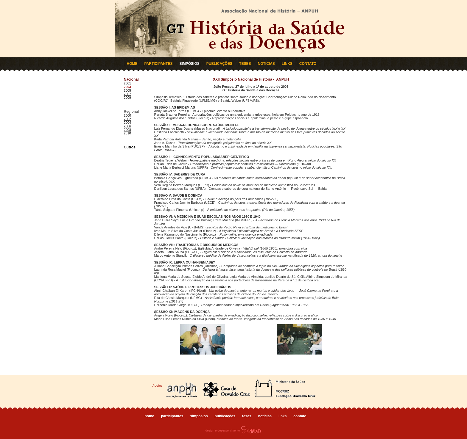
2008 (127, 129)
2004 (127, 122)
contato (299, 416)
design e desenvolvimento (233, 430)
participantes (172, 416)
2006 (127, 126)
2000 (127, 115)
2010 (127, 133)
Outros (130, 147)
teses (246, 416)
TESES (245, 64)
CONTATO (307, 64)
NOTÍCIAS (266, 64)
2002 (127, 119)
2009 (127, 97)
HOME (132, 64)
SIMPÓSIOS (189, 64)
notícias (265, 416)
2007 (127, 94)
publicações (225, 416)
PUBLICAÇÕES (219, 64)
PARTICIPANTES (158, 64)
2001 (127, 83)
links (282, 416)
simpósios (199, 416)
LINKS (287, 64)
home (149, 416)
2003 (127, 87)
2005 (127, 90)
